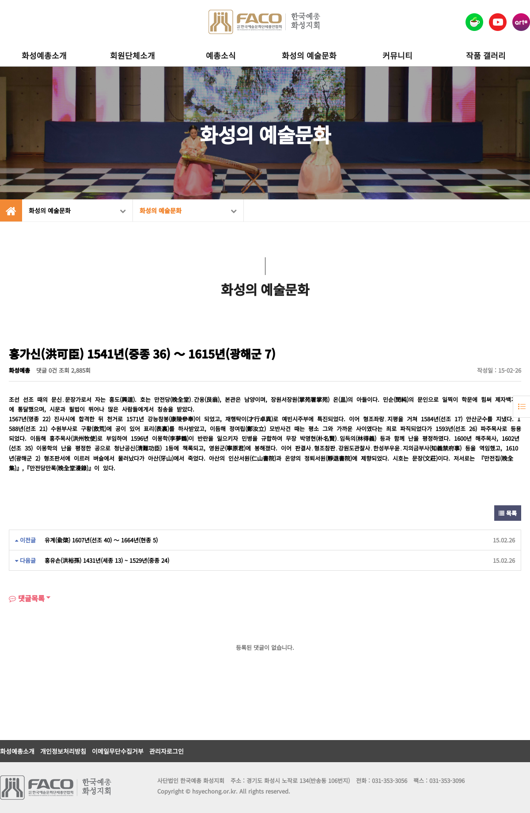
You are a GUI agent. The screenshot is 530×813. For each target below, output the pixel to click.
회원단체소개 (132, 55)
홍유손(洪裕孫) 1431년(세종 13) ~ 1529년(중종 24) (107, 560)
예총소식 (221, 55)
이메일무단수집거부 (118, 751)
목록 (508, 513)
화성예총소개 (44, 55)
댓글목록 (27, 598)
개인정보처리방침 (63, 751)
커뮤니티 (397, 55)
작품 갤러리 (486, 55)
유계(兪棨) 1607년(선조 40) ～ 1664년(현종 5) (101, 540)
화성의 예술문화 (309, 55)
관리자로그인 (166, 751)
